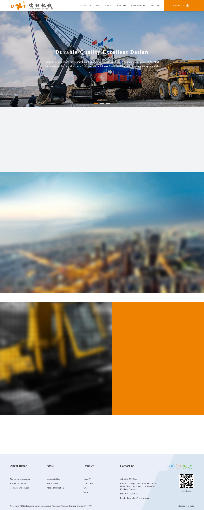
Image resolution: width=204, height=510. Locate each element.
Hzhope (181, 506)
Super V (87, 479)
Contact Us (155, 5)
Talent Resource (138, 5)
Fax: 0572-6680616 (129, 494)
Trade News (52, 483)
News (98, 5)
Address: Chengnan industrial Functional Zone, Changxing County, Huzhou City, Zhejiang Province (138, 486)
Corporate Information (20, 479)
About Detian (85, 5)
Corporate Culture (18, 483)
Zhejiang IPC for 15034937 (80, 506)
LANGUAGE (180, 5)
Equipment (121, 5)
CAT (85, 488)
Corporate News (54, 479)
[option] (102, 59)
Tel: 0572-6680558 (128, 479)
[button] (96, 105)
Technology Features (19, 488)
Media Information (55, 488)
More (85, 492)
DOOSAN (88, 483)
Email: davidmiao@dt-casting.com (135, 498)
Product (108, 5)
